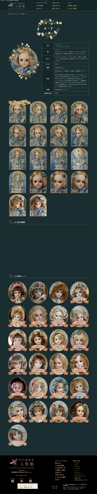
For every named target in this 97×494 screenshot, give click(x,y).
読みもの (58, 463)
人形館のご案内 (72, 5)
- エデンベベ (77, 466)
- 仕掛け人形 (77, 478)
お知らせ (39, 8)
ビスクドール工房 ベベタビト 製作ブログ (28, 486)
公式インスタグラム (12, 481)
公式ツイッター (30, 481)
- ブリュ (76, 464)
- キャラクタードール (79, 476)
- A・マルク (77, 468)
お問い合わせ (56, 8)
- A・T (75, 470)
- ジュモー (76, 463)
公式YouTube (21, 481)
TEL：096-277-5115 (92, 0)
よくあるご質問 (72, 8)
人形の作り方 (56, 5)
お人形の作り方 (60, 468)
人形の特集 (40, 5)
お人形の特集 (59, 465)
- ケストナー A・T (79, 474)
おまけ (57, 480)
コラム (69, 3)
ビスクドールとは (42, 3)
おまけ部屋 (55, 486)
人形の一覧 (55, 3)
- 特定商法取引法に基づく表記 (80, 480)
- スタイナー (77, 472)
